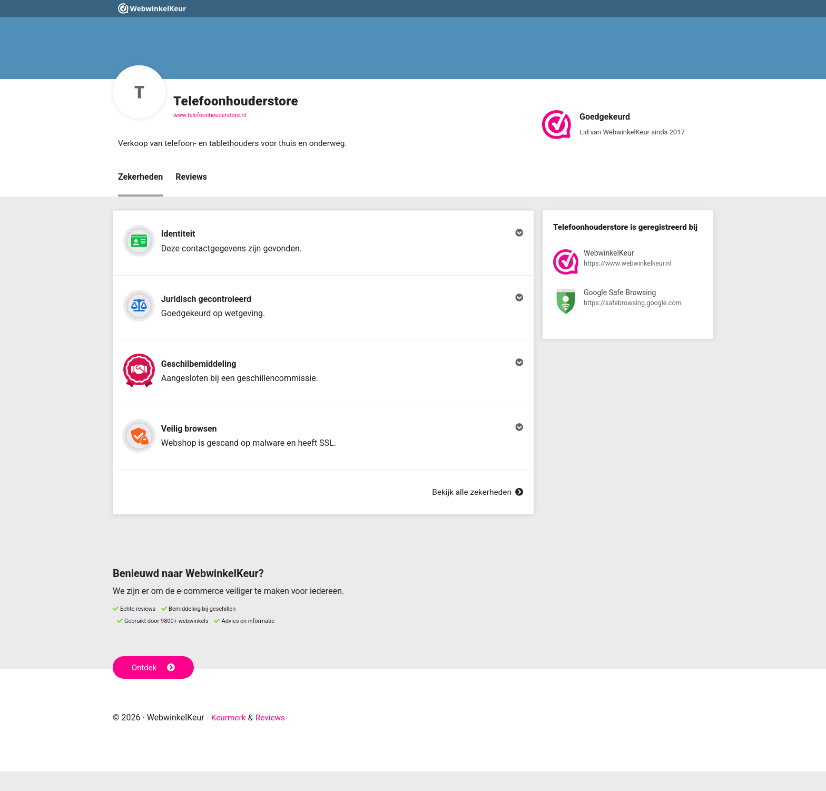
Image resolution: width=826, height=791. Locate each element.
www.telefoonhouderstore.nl (209, 115)
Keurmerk (229, 737)
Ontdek (154, 686)
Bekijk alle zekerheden (475, 511)
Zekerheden (140, 177)
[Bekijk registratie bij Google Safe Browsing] (628, 303)
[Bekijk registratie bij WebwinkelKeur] (628, 264)
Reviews (191, 177)
